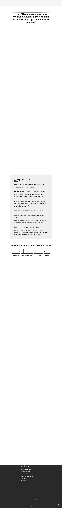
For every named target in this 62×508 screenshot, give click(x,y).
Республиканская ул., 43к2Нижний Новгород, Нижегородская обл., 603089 (28, 471)
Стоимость (38, 174)
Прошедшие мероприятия (27, 444)
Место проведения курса (31, 170)
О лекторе (16, 174)
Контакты (23, 439)
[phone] (31, 425)
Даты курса (18, 170)
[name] (31, 420)
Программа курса (27, 174)
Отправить (28, 430)
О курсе (44, 170)
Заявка (47, 174)
